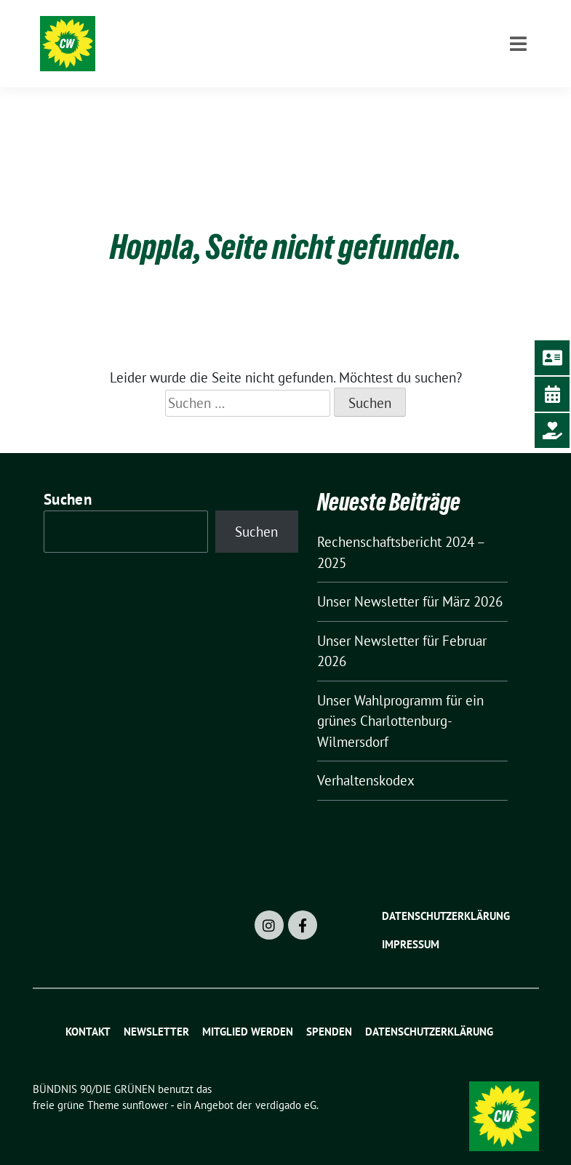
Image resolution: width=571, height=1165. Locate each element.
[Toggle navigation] (518, 104)
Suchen (68, 477)
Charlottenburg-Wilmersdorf (254, 51)
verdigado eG (285, 1082)
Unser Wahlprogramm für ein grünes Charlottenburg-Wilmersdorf (400, 698)
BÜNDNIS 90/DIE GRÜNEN (242, 30)
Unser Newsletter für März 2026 (410, 579)
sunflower (145, 1082)
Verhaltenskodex (366, 757)
